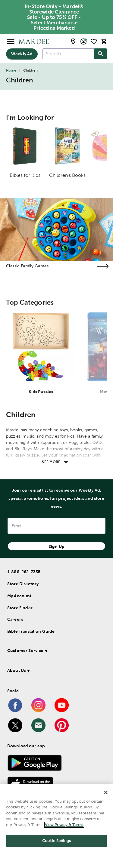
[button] (55, 651)
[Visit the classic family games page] (102, 266)
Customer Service (25, 650)
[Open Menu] (10, 41)
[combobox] (68, 53)
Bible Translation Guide (31, 631)
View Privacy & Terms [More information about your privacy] (64, 825)
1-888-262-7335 (23, 571)
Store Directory (23, 583)
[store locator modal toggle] (73, 41)
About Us (16, 670)
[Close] (105, 792)
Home (11, 70)
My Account (19, 595)
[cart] (104, 41)
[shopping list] (94, 41)
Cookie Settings (56, 840)
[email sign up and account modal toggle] (83, 41)
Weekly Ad (22, 53)
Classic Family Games (27, 265)
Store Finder (20, 607)
